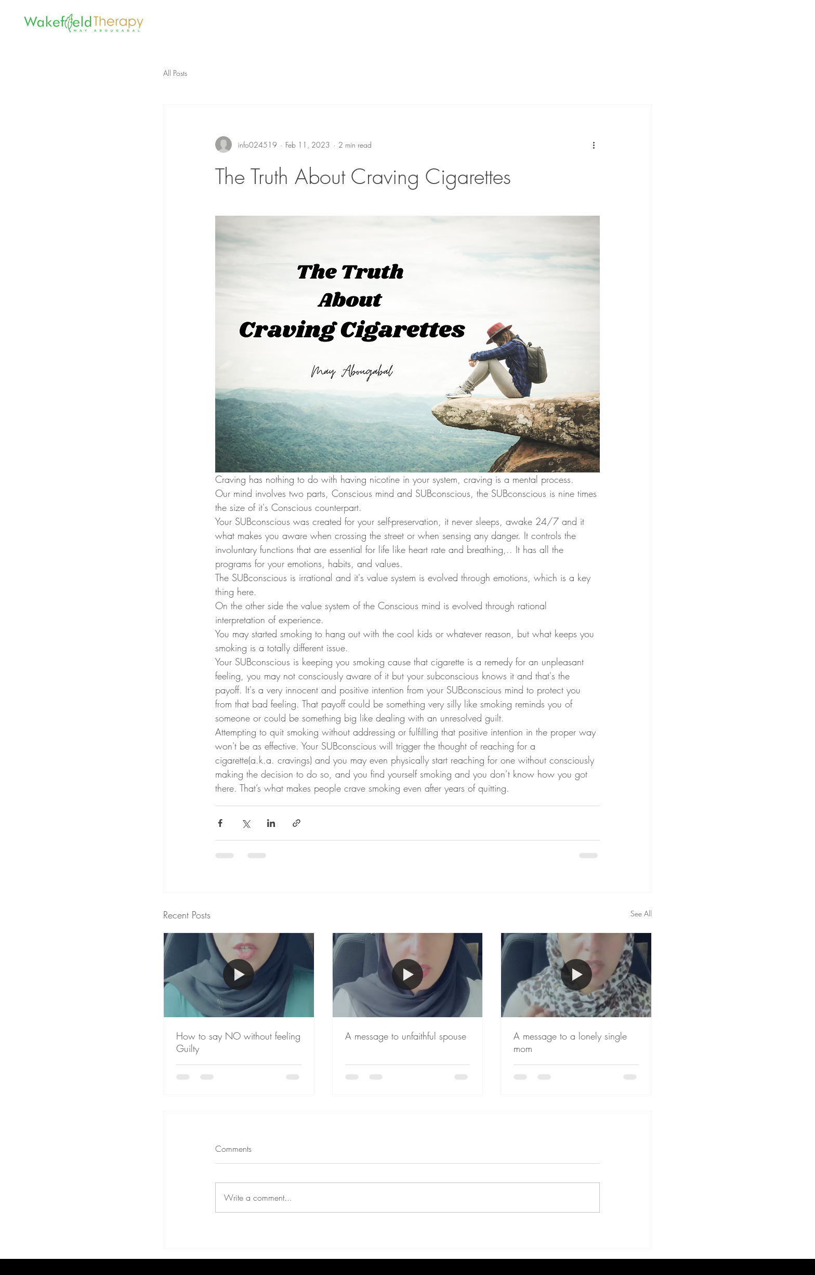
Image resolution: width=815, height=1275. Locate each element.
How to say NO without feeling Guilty (238, 1042)
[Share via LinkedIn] (271, 823)
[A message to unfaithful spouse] (408, 975)
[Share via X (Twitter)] (246, 823)
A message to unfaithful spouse (405, 1036)
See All (641, 913)
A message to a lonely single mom (570, 1042)
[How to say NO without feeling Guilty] (239, 975)
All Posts (175, 73)
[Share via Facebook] (220, 823)
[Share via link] (296, 823)
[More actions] (593, 144)
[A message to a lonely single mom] (576, 975)
